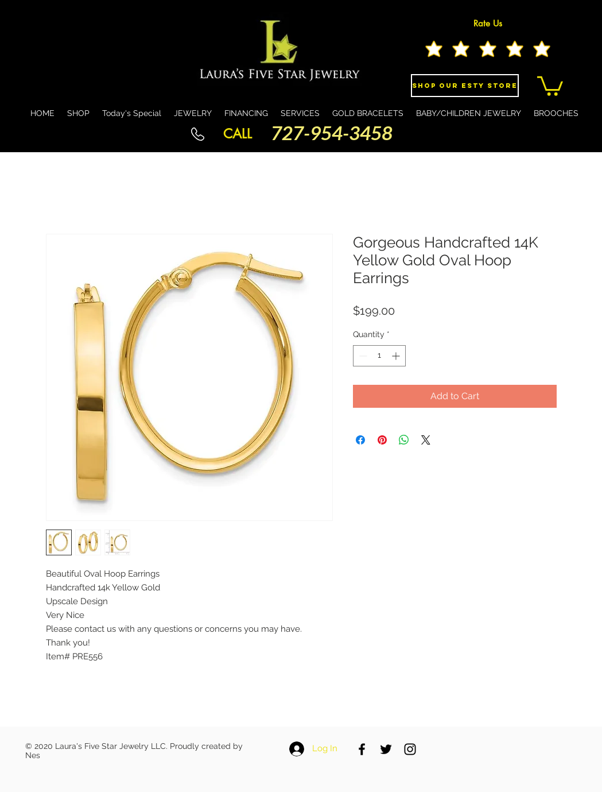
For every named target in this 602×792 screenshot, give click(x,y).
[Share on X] (426, 440)
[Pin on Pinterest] (382, 440)
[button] (550, 85)
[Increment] (397, 356)
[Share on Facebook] (360, 440)
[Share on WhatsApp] (404, 440)
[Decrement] (362, 356)
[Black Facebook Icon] (362, 749)
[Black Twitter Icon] (386, 749)
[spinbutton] (379, 356)
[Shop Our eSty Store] (465, 85)
